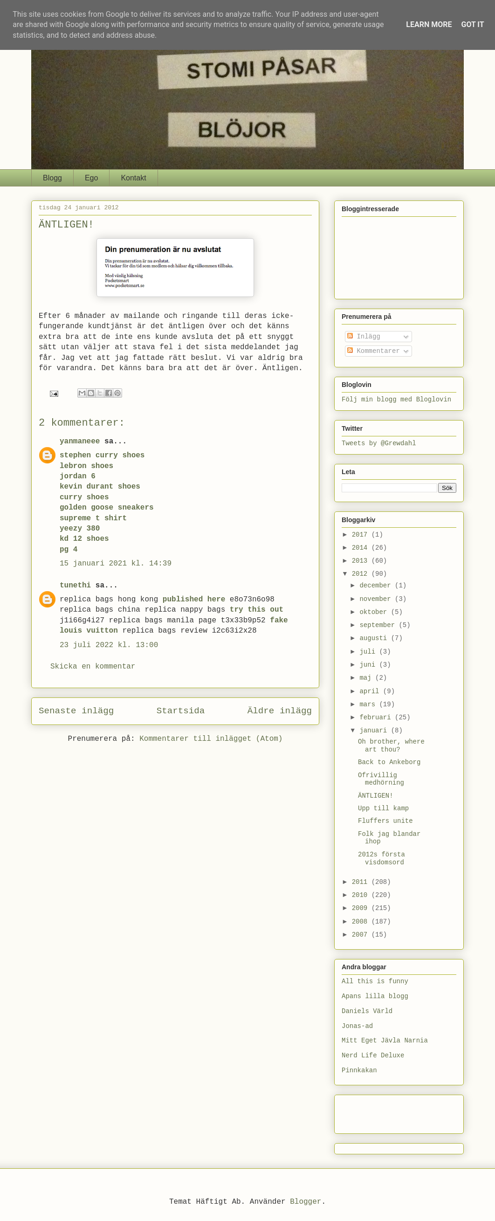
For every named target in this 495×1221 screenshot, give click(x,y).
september (379, 625)
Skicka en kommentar (92, 666)
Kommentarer (373, 351)
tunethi (75, 585)
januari (375, 730)
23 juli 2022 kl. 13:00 (109, 645)
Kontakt (133, 178)
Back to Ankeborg (389, 762)
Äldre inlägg (280, 711)
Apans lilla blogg (375, 996)
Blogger (305, 1202)
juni (369, 665)
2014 (361, 548)
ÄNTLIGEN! (375, 796)
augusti (375, 638)
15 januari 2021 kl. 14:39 (116, 563)
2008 (361, 921)
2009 (361, 908)
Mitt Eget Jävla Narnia (385, 1040)
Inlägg (363, 336)
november (377, 599)
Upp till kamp (383, 808)
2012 (361, 574)
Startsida (181, 711)
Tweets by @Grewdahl (379, 443)
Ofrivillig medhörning (381, 779)
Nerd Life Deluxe (373, 1055)
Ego (91, 178)
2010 (361, 895)
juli (369, 651)
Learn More (429, 24)
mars (369, 704)
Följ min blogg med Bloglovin (396, 399)
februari (377, 717)
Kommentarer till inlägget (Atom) (210, 739)
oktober (375, 612)
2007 (361, 934)
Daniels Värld (367, 1011)
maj (367, 678)
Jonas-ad (357, 1026)
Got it (472, 24)
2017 (361, 534)
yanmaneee (80, 441)
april (371, 691)
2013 (361, 561)
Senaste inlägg (76, 711)
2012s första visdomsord (381, 858)
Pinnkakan (359, 1070)
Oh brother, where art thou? (391, 745)
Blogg (52, 178)
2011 (361, 882)
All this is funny (375, 981)
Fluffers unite (385, 821)
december (377, 585)
